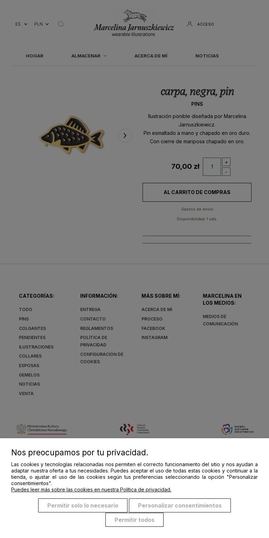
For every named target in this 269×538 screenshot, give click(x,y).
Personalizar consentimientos (180, 505)
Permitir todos (134, 519)
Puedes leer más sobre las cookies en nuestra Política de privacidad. (91, 490)
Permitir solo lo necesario (82, 505)
